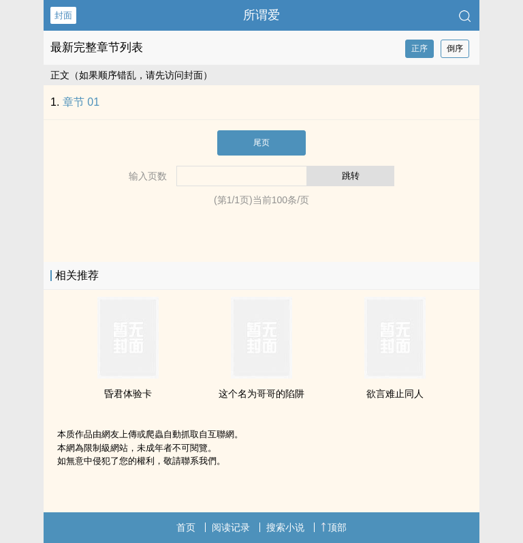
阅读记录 (231, 527)
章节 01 (81, 102)
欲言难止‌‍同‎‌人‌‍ (395, 393)
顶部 (334, 527)
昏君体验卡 (128, 393)
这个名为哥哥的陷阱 (261, 393)
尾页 (261, 142)
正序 (419, 48)
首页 (185, 527)
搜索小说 (285, 527)
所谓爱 (261, 15)
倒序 (455, 48)
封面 (63, 15)
